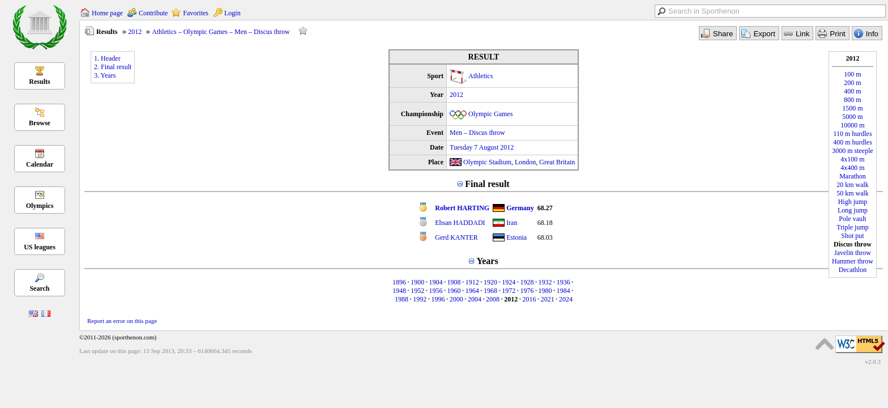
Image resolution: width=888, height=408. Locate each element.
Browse (39, 123)
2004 (474, 299)
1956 (435, 291)
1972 (508, 291)
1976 (526, 291)
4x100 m (852, 159)
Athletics (480, 76)
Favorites (195, 13)
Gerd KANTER (456, 237)
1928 (526, 282)
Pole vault (852, 219)
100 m (852, 74)
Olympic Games (490, 114)
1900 (417, 282)
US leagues (40, 247)
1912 (472, 282)
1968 (490, 291)
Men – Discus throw (477, 133)
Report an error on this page (122, 320)
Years (487, 261)
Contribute (153, 13)
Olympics (40, 206)
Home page (107, 13)
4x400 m (852, 168)
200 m (852, 83)
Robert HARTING (462, 208)
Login (232, 13)
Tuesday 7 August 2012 (482, 147)
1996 (438, 299)
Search (39, 288)
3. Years (105, 75)
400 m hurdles (852, 142)
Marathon (852, 176)
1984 (563, 291)
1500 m (852, 108)
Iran (511, 223)
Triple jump (852, 227)
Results (39, 82)
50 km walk (852, 193)
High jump (853, 202)
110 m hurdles (852, 134)
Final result (487, 184)
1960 (454, 291)
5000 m (852, 117)
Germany (520, 208)
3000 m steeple (852, 151)
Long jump (853, 210)
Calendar (39, 164)
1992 (419, 299)
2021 (547, 299)
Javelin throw (852, 253)
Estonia (516, 237)
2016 (529, 299)
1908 (454, 282)
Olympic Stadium (487, 162)
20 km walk (852, 185)
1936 (563, 282)
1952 (417, 291)
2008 (493, 299)
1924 (508, 282)
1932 (545, 282)
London (525, 162)
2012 (135, 32)
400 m (852, 91)
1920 (490, 282)
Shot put (852, 236)
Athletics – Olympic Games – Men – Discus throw (220, 32)
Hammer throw (852, 261)
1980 (545, 291)
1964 (472, 291)
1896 (399, 282)
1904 (435, 282)
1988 (401, 299)
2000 (456, 299)
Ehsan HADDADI (460, 223)
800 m (852, 100)
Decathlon (852, 270)
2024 (566, 299)
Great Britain (557, 162)
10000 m (852, 125)
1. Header (107, 58)
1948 (399, 291)
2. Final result (112, 67)
